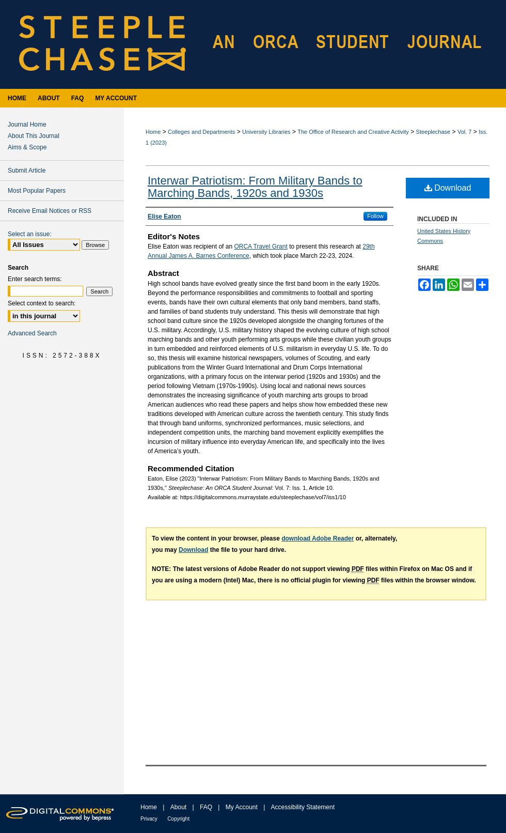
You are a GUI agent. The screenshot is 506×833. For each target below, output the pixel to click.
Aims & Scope (27, 147)
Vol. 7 (464, 132)
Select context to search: (41, 303)
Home (153, 132)
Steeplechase (433, 132)
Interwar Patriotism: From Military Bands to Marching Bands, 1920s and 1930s (255, 186)
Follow (375, 216)
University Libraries (266, 132)
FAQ (206, 807)
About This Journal (33, 136)
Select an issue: (30, 234)
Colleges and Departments (201, 132)
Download (447, 187)
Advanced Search (32, 333)
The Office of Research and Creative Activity (353, 132)
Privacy (148, 819)
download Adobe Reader (317, 538)
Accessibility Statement (303, 807)
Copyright (178, 819)
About (178, 807)
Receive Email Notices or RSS (49, 210)
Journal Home (27, 124)
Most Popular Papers (37, 190)
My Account (242, 807)
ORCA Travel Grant (260, 246)
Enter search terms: (35, 279)
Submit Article (26, 170)
